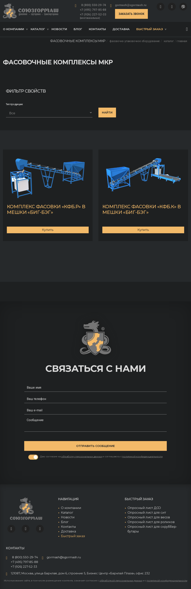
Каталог (40, 29)
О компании (15, 29)
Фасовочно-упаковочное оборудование (135, 41)
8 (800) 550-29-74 (93, 5)
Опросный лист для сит (147, 512)
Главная (182, 41)
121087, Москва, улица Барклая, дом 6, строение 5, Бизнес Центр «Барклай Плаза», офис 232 (80, 573)
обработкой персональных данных (120, 580)
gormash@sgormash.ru (130, 5)
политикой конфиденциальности (167, 580)
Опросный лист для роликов (151, 522)
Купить (48, 230)
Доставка (121, 29)
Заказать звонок (131, 13)
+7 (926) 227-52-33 (93, 14)
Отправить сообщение (95, 446)
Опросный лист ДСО (144, 508)
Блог (78, 29)
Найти (107, 112)
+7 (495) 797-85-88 (93, 10)
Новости (59, 29)
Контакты (97, 29)
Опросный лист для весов (149, 517)
